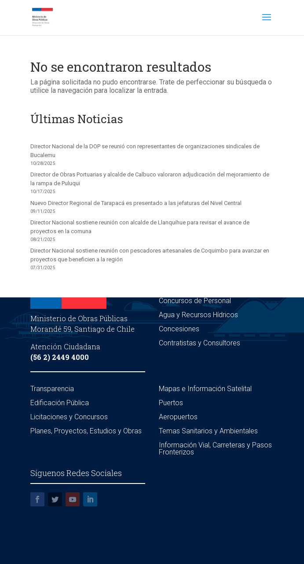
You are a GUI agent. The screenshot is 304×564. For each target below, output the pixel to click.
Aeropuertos (178, 417)
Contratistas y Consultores (199, 343)
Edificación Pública (59, 403)
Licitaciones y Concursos (69, 417)
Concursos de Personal (195, 301)
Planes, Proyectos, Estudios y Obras (86, 431)
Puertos (171, 403)
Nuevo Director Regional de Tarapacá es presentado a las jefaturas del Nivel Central (136, 203)
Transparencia (52, 389)
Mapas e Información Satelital (205, 389)
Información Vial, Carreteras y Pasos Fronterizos (215, 448)
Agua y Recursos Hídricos (198, 315)
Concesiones (179, 329)
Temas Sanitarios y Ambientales (208, 431)
